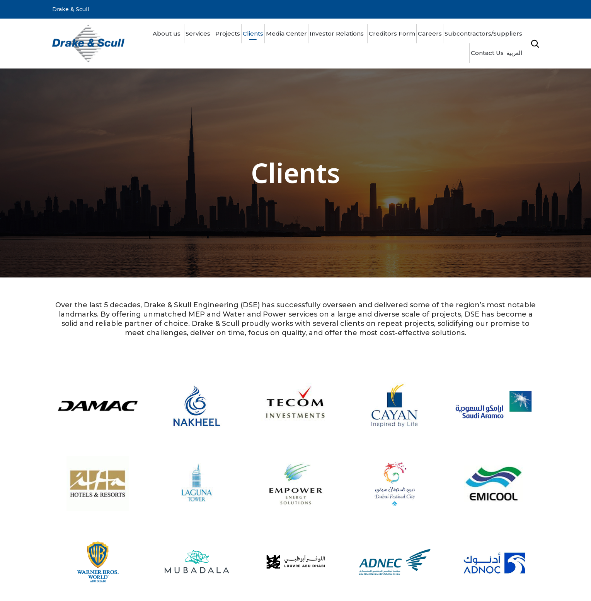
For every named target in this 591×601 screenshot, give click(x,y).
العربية (514, 53)
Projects (227, 33)
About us (167, 33)
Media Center (286, 33)
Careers (430, 33)
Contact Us (487, 53)
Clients (253, 33)
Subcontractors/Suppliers (483, 33)
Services (198, 33)
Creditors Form (392, 33)
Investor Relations (337, 33)
